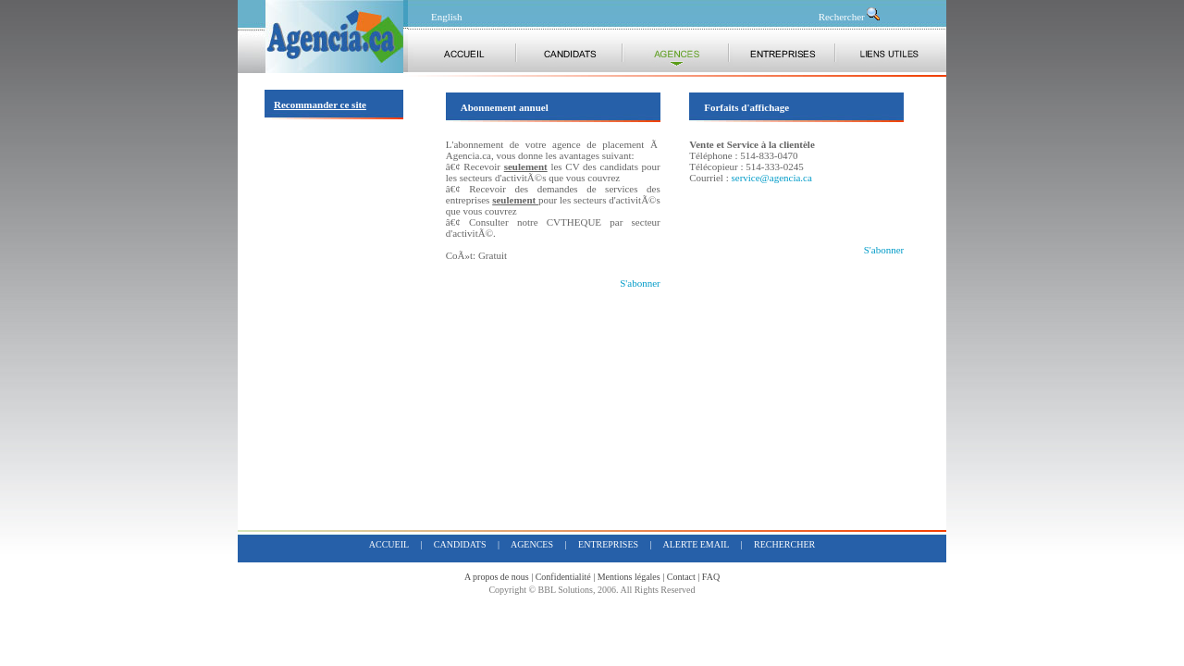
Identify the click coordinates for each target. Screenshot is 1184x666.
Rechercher (850, 16)
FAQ (711, 577)
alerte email (696, 544)
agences (532, 544)
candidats (460, 544)
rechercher (784, 544)
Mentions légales (629, 577)
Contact (681, 577)
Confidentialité (563, 577)
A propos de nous (496, 577)
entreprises (608, 544)
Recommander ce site (320, 104)
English (446, 16)
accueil (389, 544)
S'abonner (640, 283)
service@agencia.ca (771, 177)
